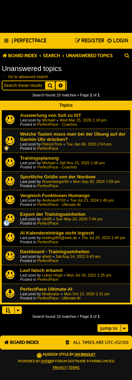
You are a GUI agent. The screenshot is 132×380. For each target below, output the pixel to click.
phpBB (46, 361)
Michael (48, 120)
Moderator (50, 294)
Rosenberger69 (55, 181)
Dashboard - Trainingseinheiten (54, 251)
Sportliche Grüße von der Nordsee (58, 176)
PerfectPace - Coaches (57, 124)
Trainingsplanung (39, 158)
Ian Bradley (84, 354)
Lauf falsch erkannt (41, 270)
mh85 (47, 219)
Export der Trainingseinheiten (53, 214)
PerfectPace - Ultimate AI (59, 204)
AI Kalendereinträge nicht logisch (57, 233)
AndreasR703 (53, 200)
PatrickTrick (52, 144)
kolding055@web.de (59, 238)
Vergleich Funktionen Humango (55, 195)
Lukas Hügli (52, 275)
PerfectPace (47, 148)
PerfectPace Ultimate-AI (46, 289)
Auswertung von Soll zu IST (50, 115)
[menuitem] (29, 41)
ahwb (46, 256)
